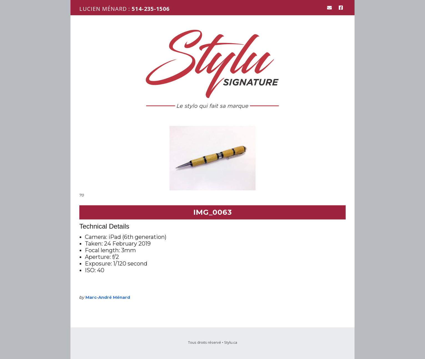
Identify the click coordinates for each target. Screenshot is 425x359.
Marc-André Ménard (107, 297)
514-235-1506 (151, 8)
